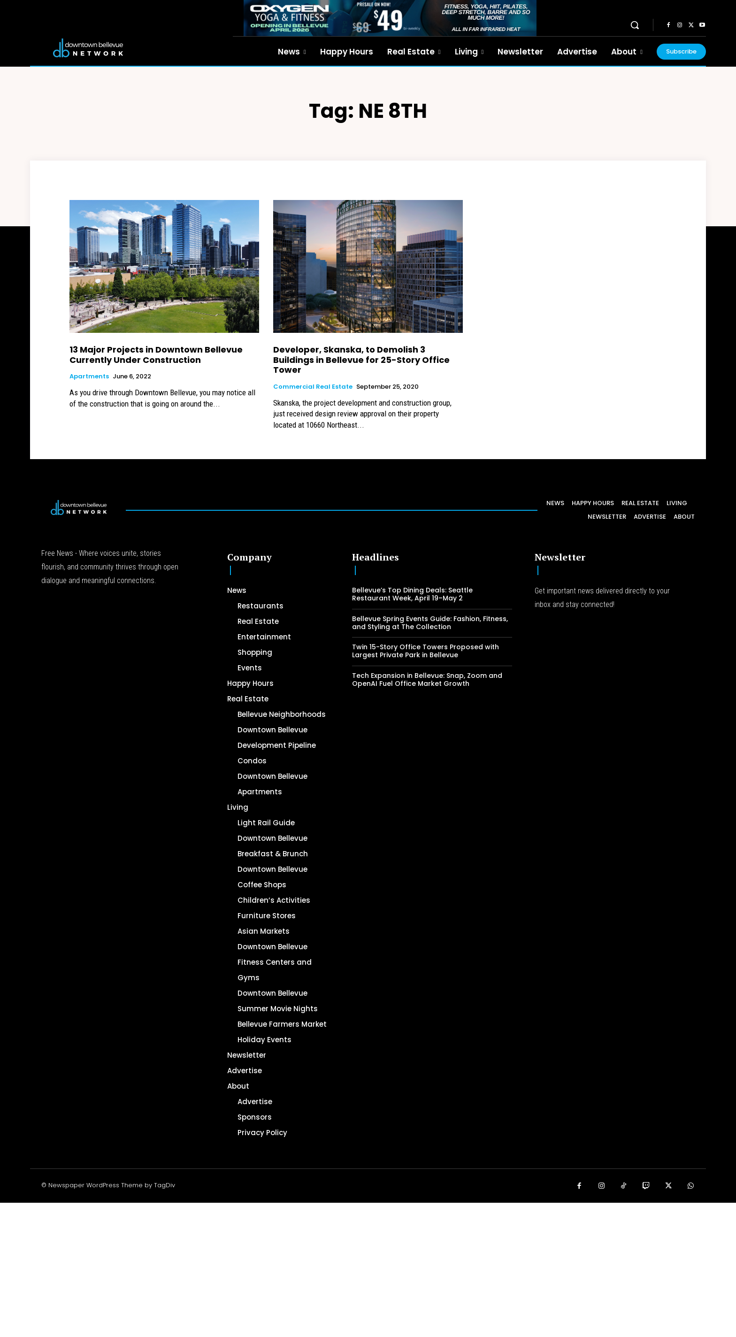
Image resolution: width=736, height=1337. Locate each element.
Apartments (89, 376)
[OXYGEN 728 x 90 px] (390, 18)
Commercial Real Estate (313, 387)
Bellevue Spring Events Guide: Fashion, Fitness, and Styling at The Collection (430, 622)
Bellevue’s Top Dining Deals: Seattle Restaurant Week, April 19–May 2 (412, 594)
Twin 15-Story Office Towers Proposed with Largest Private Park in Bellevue (425, 651)
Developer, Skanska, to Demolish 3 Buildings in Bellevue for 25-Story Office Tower (361, 360)
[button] (634, 25)
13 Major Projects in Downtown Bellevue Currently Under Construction (156, 355)
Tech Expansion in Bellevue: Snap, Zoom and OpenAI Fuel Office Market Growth (427, 679)
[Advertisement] (281, 1268)
